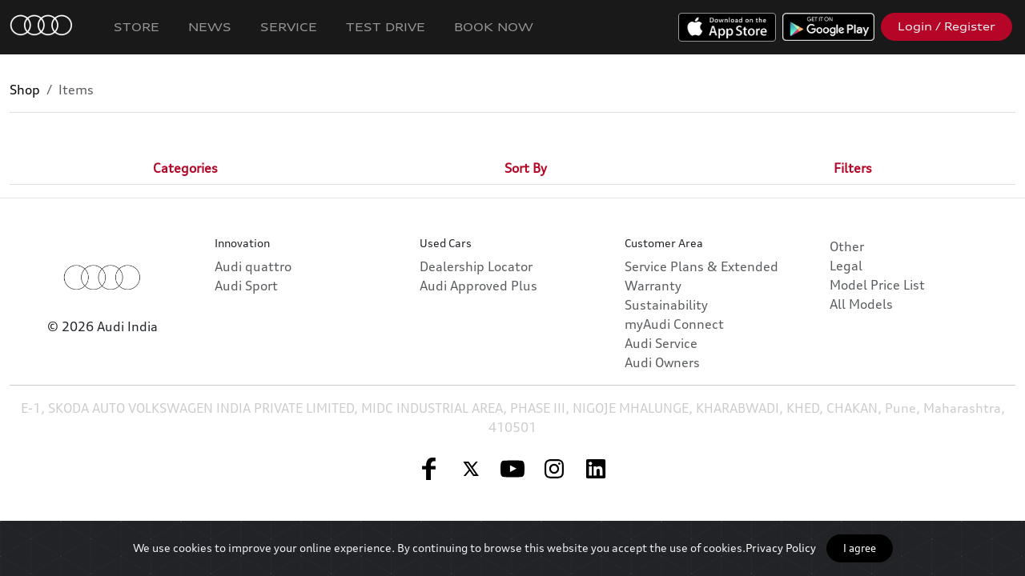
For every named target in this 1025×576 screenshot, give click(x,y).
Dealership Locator (476, 266)
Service (288, 27)
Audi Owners (662, 362)
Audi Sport (246, 286)
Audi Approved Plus (478, 286)
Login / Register (946, 26)
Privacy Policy (781, 547)
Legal (846, 266)
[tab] (185, 168)
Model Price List (877, 285)
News (209, 27)
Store (136, 27)
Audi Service (661, 343)
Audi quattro (253, 266)
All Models (861, 304)
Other (847, 246)
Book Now (493, 27)
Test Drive (385, 27)
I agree (859, 548)
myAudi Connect (674, 324)
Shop (25, 90)
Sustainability (666, 305)
